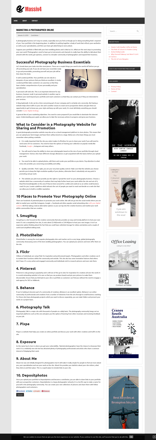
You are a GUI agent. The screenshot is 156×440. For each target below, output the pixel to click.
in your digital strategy (31, 111)
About (24, 21)
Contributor (34, 35)
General (20, 395)
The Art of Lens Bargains (119, 59)
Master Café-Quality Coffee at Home (124, 47)
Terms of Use (115, 89)
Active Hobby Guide (118, 52)
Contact (35, 21)
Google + (30, 146)
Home (16, 21)
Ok (131, 437)
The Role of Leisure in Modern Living (124, 49)
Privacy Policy (116, 86)
